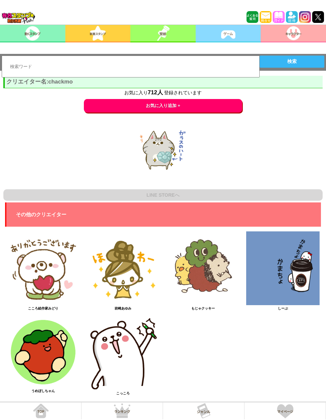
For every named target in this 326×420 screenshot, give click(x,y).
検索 (292, 61)
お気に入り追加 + (163, 105)
